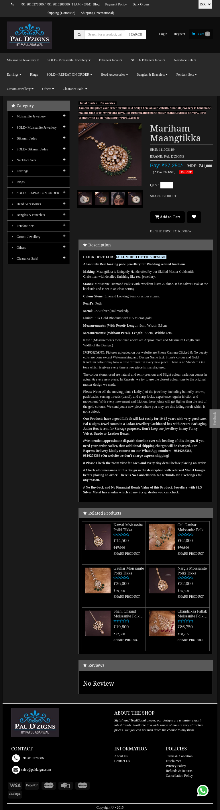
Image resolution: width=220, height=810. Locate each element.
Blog (96, 4)
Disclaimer (173, 761)
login (163, 34)
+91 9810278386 (32, 4)
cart (201, 34)
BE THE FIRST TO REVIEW (171, 231)
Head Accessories (26, 204)
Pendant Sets (23, 226)
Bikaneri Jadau (24, 138)
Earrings (20, 171)
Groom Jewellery (26, 237)
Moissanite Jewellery (29, 116)
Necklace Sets (24, 160)
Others (19, 248)
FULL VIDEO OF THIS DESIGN (141, 257)
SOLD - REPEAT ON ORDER (35, 193)
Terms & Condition (179, 756)
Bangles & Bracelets (28, 215)
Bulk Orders (141, 4)
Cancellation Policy (179, 776)
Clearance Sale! (25, 258)
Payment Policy (116, 4)
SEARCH (135, 34)
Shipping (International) (97, 13)
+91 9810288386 (58, 4)
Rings (34, 74)
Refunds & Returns (179, 771)
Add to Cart (167, 217)
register (179, 34)
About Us (120, 756)
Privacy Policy (176, 766)
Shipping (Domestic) (60, 13)
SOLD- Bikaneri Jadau (30, 149)
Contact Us (122, 761)
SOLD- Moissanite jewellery (34, 127)
